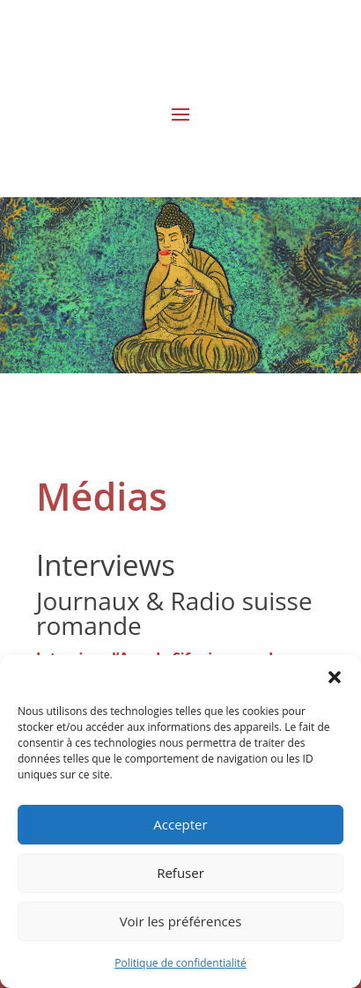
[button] (334, 677)
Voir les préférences (181, 921)
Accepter (180, 824)
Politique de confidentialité (180, 962)
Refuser (180, 872)
